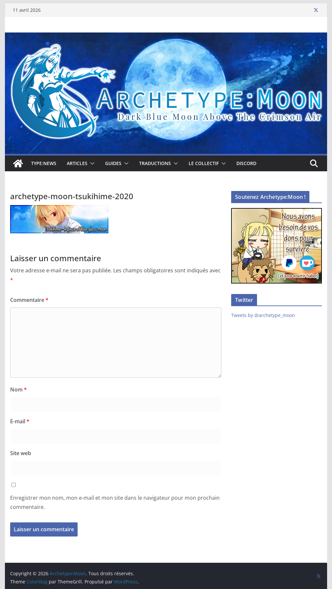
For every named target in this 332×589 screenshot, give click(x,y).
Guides (113, 163)
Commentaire (29, 300)
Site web (20, 453)
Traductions (155, 163)
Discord (246, 163)
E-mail (19, 421)
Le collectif (204, 163)
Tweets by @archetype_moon (263, 315)
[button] (91, 163)
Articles (77, 163)
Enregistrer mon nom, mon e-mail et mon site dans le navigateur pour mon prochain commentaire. (115, 502)
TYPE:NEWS (43, 163)
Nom (18, 389)
